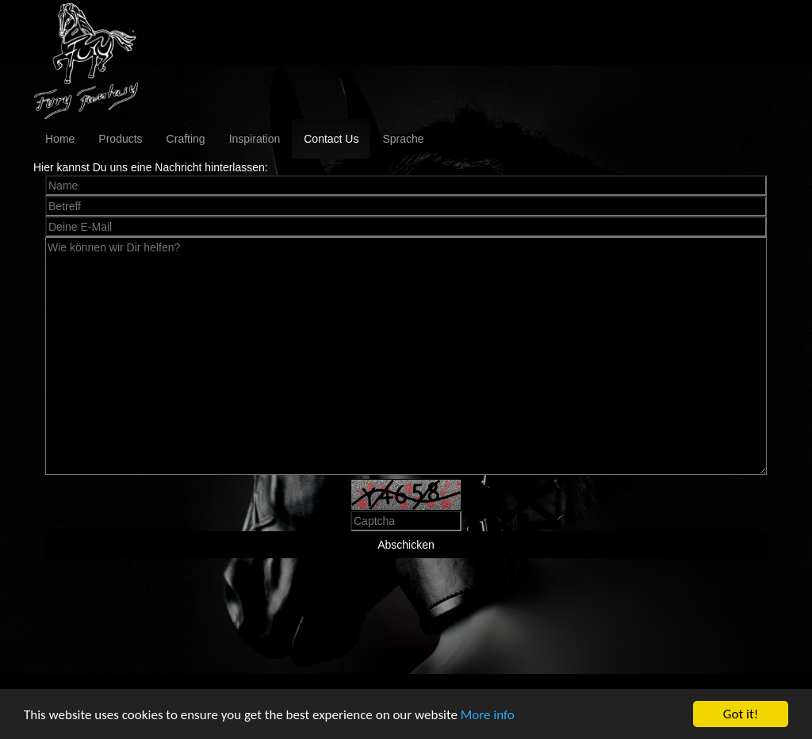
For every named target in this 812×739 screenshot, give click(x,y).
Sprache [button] (402, 138)
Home (60, 138)
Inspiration (255, 138)
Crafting (186, 138)
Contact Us (331, 138)
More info (488, 714)
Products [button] (120, 138)
